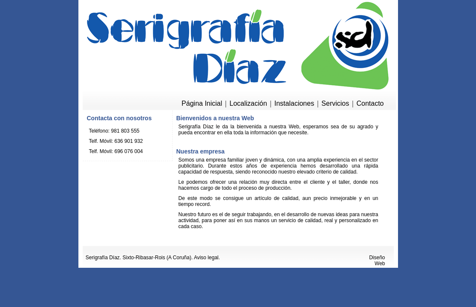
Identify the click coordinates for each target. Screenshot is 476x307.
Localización (248, 103)
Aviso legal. (207, 258)
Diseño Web (377, 260)
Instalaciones (294, 103)
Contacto (370, 103)
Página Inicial (202, 103)
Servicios (335, 103)
